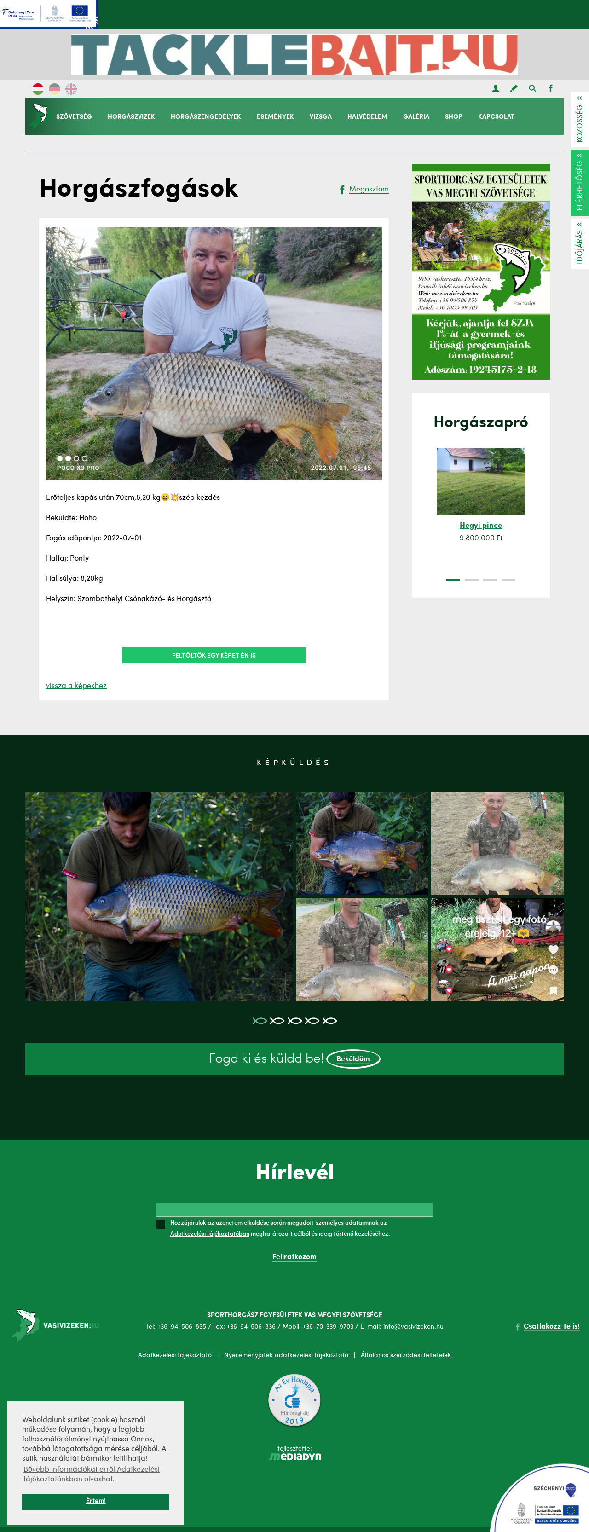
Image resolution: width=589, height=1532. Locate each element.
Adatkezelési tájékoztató (175, 1355)
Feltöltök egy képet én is (214, 654)
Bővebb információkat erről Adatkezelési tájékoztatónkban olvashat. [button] (91, 1474)
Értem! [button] (96, 1501)
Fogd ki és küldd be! (295, 1059)
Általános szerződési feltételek (406, 1355)
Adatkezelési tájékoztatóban (209, 1233)
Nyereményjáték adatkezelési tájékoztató (286, 1355)
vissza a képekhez (76, 686)
